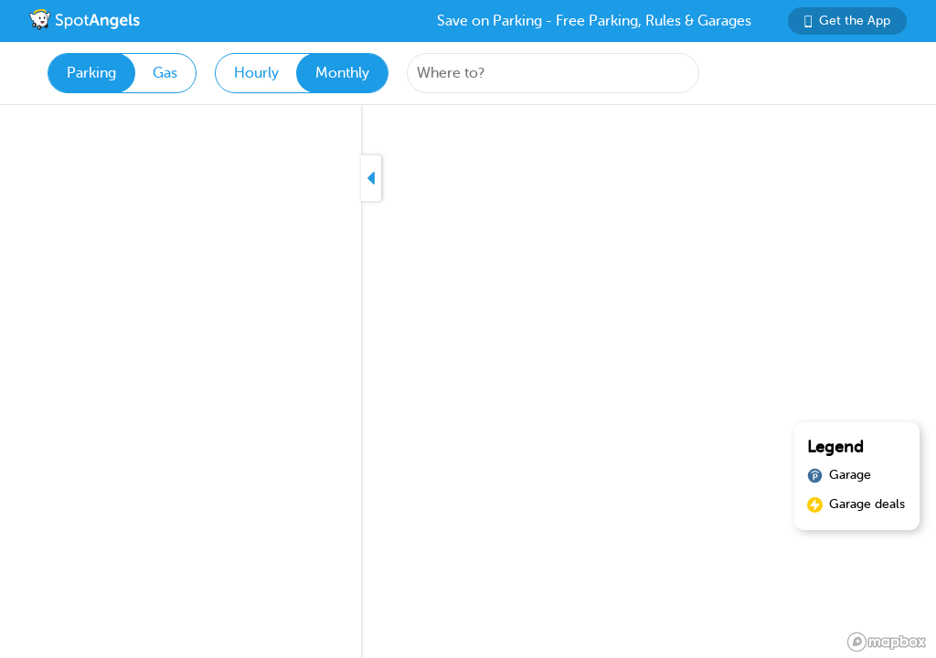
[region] (468, 381)
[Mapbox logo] (886, 642)
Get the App (847, 20)
